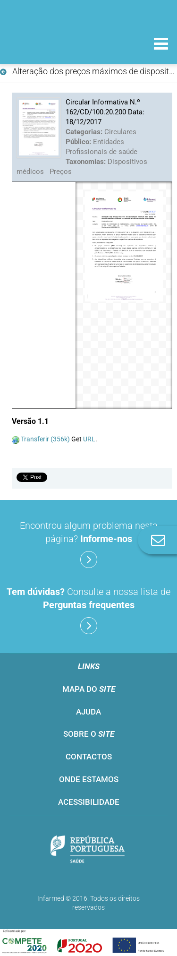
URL (89, 439)
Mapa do (88, 689)
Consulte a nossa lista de (88, 610)
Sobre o (88, 734)
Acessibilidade (88, 802)
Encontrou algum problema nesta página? (89, 544)
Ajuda (88, 711)
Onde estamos (88, 779)
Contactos (89, 756)
